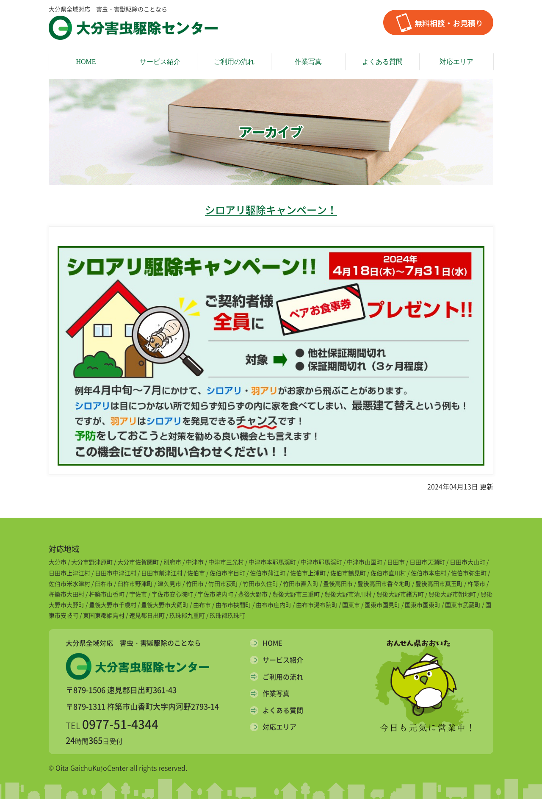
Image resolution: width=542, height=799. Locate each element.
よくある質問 (382, 61)
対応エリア (456, 61)
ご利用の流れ (234, 61)
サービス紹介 (160, 61)
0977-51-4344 (120, 724)
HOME (86, 61)
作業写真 (308, 61)
